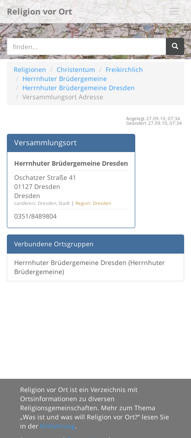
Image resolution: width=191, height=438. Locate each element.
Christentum (76, 69)
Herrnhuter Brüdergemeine (64, 78)
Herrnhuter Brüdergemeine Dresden (78, 87)
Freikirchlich (124, 69)
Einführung (57, 426)
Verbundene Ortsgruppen (54, 243)
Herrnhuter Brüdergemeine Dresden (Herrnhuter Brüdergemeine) (89, 267)
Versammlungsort (45, 143)
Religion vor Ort (39, 11)
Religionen (30, 69)
